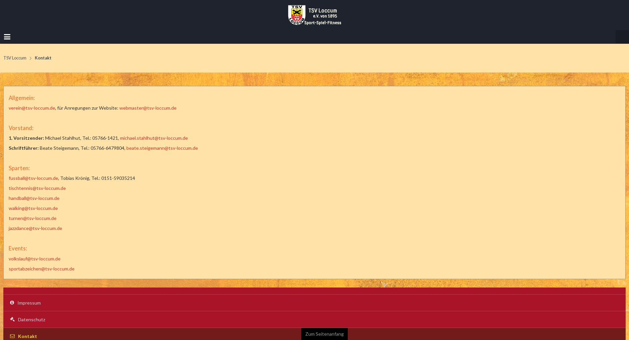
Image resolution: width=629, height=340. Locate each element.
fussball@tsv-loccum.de (33, 178)
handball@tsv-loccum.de (34, 198)
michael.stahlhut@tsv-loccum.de (154, 138)
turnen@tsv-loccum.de (33, 218)
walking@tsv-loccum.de (33, 208)
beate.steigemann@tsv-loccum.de (162, 148)
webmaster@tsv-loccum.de (148, 108)
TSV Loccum (14, 58)
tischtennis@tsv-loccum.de (37, 188)
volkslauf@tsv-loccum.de (35, 258)
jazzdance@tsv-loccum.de (35, 228)
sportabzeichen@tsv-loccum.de (42, 268)
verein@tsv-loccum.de (32, 108)
